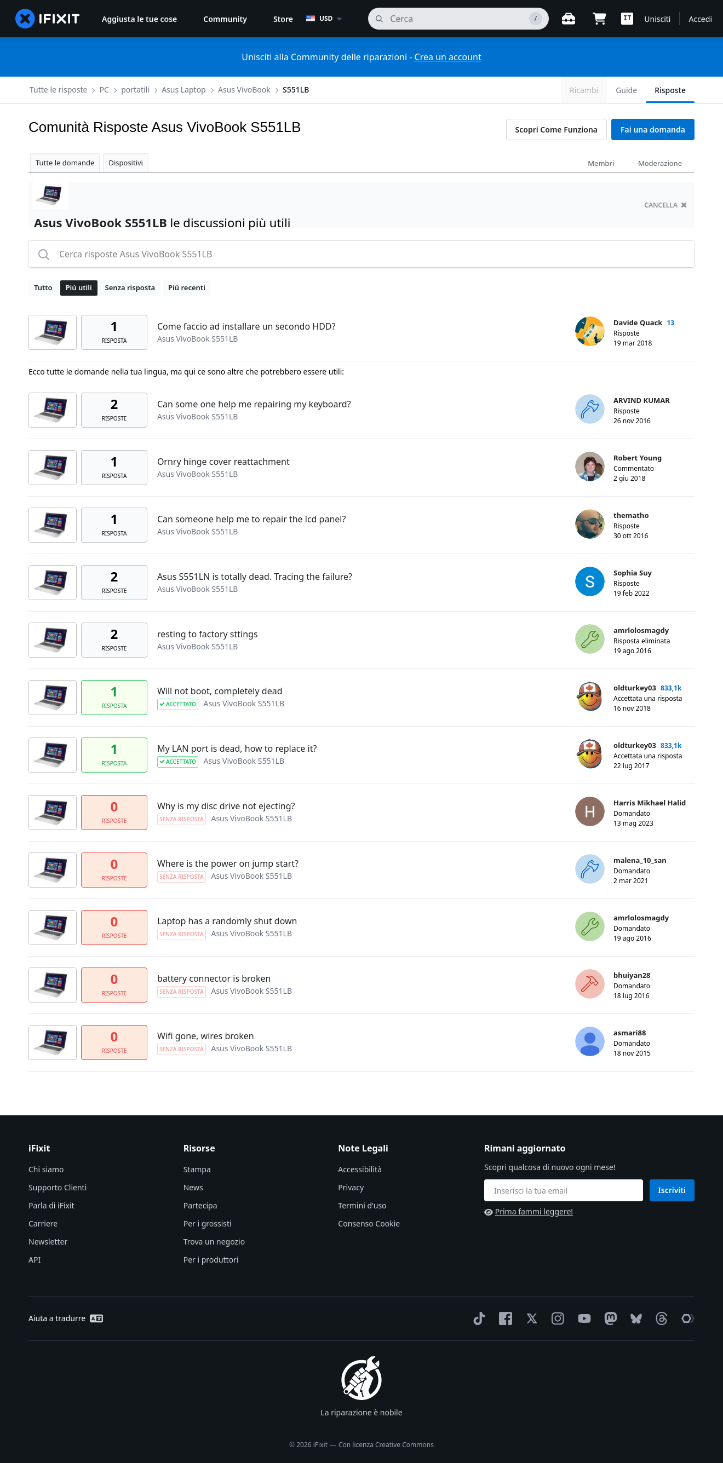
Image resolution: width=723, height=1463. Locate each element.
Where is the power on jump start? (228, 863)
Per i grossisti (207, 1223)
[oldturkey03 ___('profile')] (590, 696)
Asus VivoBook (244, 89)
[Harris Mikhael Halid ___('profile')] (590, 811)
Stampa (197, 1169)
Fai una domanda (653, 129)
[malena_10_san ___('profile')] (590, 869)
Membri (601, 163)
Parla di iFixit (51, 1205)
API (34, 1259)
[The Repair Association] (686, 1318)
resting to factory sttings (207, 634)
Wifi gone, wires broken (205, 1036)
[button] (627, 18)
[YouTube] (582, 1318)
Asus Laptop (184, 89)
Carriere (43, 1223)
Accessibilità (360, 1169)
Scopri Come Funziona (556, 129)
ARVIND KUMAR (641, 400)
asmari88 (629, 1033)
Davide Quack (637, 322)
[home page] (47, 18)
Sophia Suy (632, 573)
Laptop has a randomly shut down (227, 921)
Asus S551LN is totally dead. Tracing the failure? (254, 577)
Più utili (79, 287)
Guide (626, 90)
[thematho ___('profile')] (590, 524)
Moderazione (660, 163)
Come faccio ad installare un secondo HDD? (246, 326)
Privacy (351, 1187)
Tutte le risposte (58, 89)
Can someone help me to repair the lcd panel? (251, 519)
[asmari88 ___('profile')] (590, 1041)
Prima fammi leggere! (528, 1211)
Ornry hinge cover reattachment (223, 462)
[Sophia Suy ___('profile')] (590, 581)
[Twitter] (529, 1318)
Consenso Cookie (369, 1223)
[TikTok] (477, 1318)
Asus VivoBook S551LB (197, 338)
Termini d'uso (362, 1205)
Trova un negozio (214, 1241)
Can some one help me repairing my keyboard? (254, 404)
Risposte (670, 90)
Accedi (700, 19)
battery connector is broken (214, 978)
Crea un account (448, 57)
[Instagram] (556, 1318)
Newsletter (47, 1241)
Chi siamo (46, 1169)
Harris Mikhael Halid (649, 803)
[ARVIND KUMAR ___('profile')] (590, 409)
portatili (135, 89)
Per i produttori (211, 1259)
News (193, 1187)
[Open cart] (599, 18)
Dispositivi (125, 163)
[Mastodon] (608, 1318)
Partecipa (200, 1205)
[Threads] (659, 1318)
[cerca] (458, 19)
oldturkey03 (634, 688)
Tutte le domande (65, 163)
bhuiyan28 (632, 975)
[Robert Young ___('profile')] (590, 466)
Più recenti (186, 287)
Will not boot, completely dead (220, 691)
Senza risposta (130, 287)
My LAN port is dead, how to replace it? (237, 748)
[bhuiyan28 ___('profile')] (590, 984)
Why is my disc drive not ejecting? (226, 806)
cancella (665, 205)
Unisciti (657, 19)
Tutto (43, 287)
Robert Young (637, 458)
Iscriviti (672, 1190)
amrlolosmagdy (641, 630)
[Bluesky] (634, 1318)
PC (104, 89)
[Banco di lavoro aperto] (568, 19)
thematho (631, 515)
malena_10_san (640, 860)
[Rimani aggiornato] (563, 1190)
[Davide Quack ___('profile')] (590, 331)
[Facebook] (503, 1318)
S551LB (296, 89)
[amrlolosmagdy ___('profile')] (590, 639)
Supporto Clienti (57, 1187)
